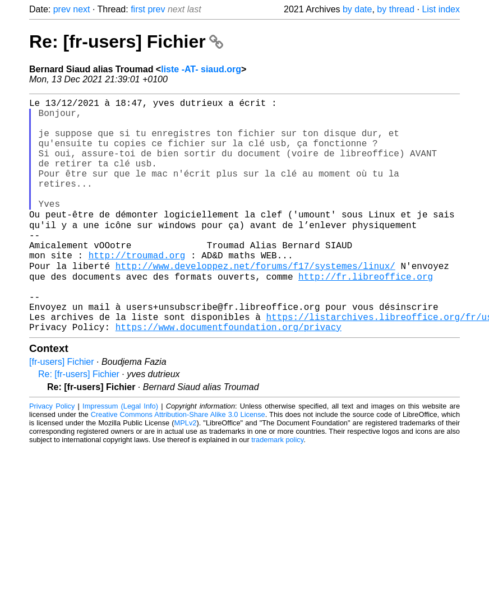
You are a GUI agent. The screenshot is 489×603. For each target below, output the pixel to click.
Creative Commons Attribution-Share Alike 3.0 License (178, 464)
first (138, 9)
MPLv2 (185, 472)
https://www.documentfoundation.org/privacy (229, 376)
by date (357, 9)
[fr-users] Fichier (61, 411)
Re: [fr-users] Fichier (126, 41)
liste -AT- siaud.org (201, 69)
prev (62, 9)
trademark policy (277, 489)
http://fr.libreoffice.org (365, 314)
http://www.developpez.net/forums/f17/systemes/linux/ (255, 302)
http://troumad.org (137, 290)
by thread (395, 9)
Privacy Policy (52, 455)
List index (441, 9)
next (81, 9)
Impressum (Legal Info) (120, 455)
